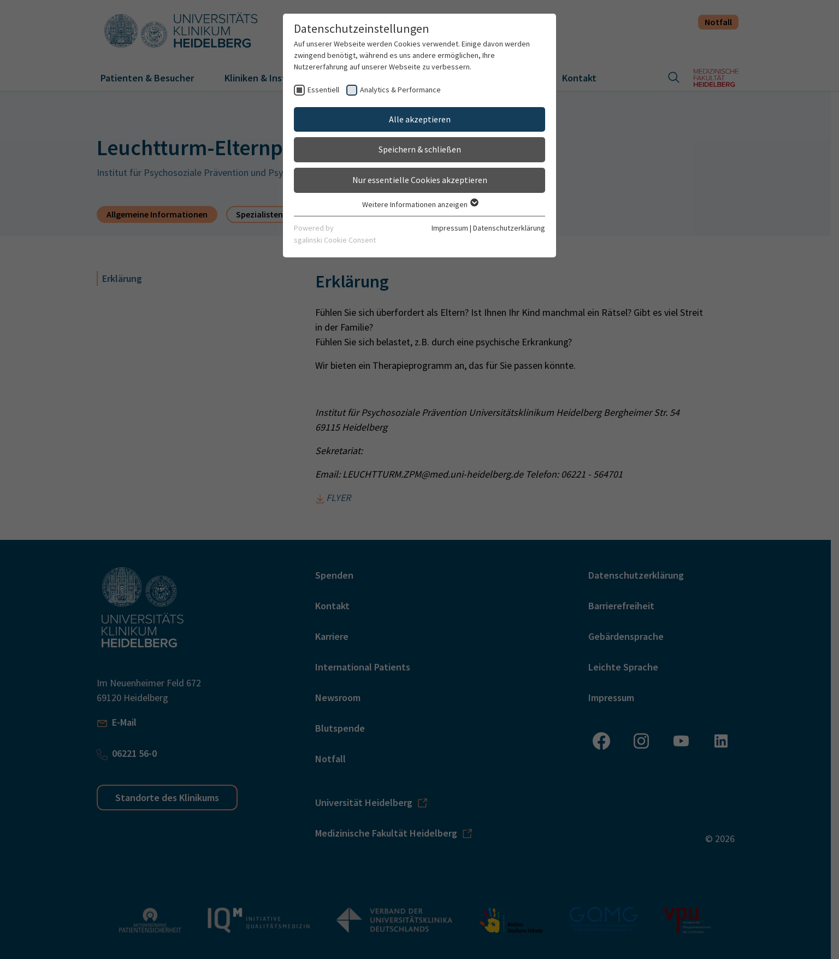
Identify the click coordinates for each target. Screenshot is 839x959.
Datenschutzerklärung (509, 228)
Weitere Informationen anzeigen (419, 204)
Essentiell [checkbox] (323, 90)
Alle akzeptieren (420, 119)
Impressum (450, 228)
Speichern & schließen (420, 149)
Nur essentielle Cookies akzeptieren (419, 179)
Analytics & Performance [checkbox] (400, 90)
